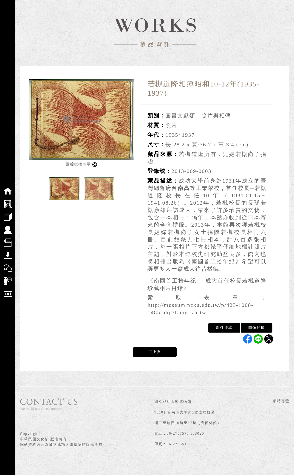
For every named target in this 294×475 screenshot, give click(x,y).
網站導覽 (281, 401)
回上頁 (155, 352)
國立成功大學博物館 (173, 402)
